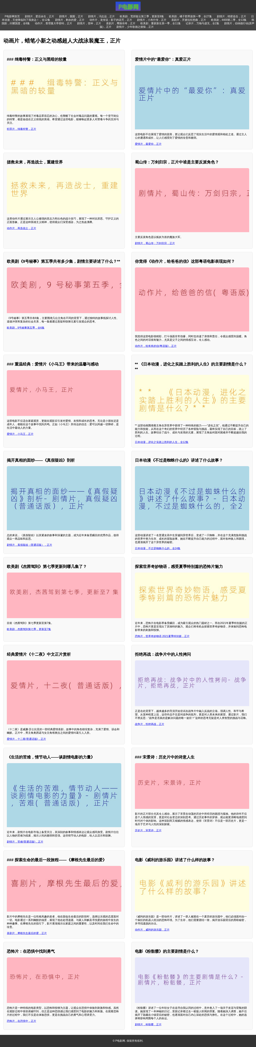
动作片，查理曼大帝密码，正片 (53, 23)
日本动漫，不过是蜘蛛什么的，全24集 (158, 548)
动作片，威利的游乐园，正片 (152, 929)
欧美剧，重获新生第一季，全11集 (160, 23)
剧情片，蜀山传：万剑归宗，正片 (155, 243)
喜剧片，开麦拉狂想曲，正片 (188, 19)
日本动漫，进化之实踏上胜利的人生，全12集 (162, 442)
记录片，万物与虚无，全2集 (202, 23)
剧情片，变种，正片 (89, 23)
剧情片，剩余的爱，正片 (69, 19)
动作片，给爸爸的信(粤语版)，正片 (156, 346)
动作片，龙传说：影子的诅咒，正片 (110, 19)
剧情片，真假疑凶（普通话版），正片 (29, 544)
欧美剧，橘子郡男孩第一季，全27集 (190, 16)
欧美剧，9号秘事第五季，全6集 (25, 327)
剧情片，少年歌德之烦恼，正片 (135, 26)
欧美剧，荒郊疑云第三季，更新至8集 (142, 16)
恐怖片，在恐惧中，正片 (21, 1021)
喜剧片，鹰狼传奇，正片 (120, 23)
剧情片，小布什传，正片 (151, 19)
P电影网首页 (12, 16)
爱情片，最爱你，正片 (148, 144)
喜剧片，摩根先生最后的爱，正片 (27, 933)
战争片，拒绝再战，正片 (149, 724)
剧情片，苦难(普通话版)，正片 (25, 841)
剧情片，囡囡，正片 (71, 16)
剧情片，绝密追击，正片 (231, 16)
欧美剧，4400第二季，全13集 (229, 19)
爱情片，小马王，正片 (20, 434)
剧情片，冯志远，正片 (101, 16)
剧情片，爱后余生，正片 (39, 16)
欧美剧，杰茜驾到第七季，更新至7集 (29, 629)
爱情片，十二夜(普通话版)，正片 (26, 739)
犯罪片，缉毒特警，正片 (21, 129)
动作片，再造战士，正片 (21, 228)
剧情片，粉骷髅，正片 (148, 1024)
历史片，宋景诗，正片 (148, 830)
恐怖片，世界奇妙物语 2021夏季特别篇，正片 (162, 636)
